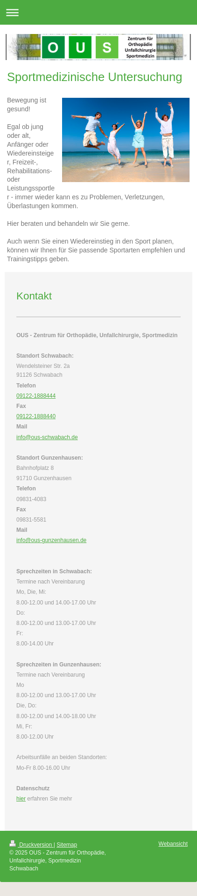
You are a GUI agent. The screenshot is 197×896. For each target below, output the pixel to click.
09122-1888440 (36, 416)
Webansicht (173, 844)
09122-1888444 (36, 396)
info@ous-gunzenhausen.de (51, 540)
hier (21, 798)
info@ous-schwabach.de (47, 437)
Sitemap (66, 845)
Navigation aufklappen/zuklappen (98, 12)
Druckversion (31, 845)
